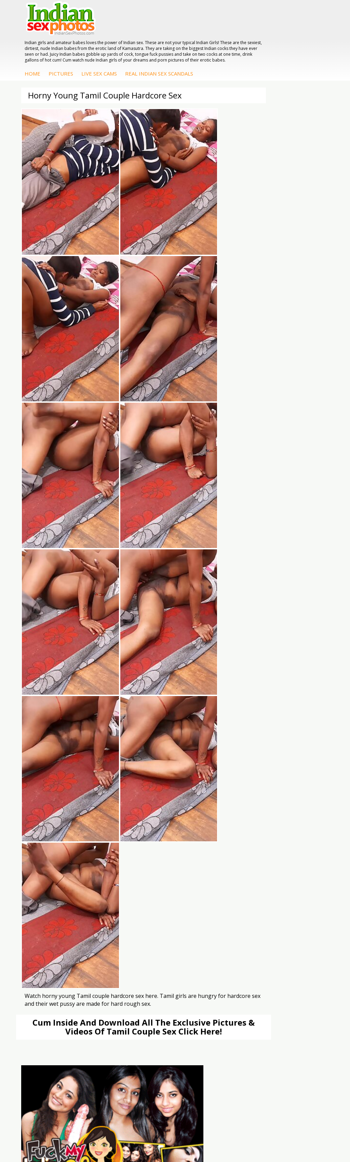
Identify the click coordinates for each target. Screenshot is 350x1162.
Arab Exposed (155, 933)
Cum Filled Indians (160, 885)
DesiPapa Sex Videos (64, 926)
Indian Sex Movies (61, 905)
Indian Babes (55, 953)
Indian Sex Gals (255, 892)
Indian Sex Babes (257, 898)
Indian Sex (151, 939)
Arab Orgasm (154, 871)
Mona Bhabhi (253, 926)
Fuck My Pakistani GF (163, 960)
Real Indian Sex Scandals (269, 48)
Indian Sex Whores (258, 878)
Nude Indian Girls (257, 905)
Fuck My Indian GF (61, 939)
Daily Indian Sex (58, 885)
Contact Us (200, 1134)
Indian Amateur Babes (66, 946)
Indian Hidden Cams (63, 933)
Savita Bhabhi (253, 946)
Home (142, 48)
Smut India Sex (57, 898)
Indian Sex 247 (156, 898)
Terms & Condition (159, 1134)
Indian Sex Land (157, 905)
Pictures (170, 48)
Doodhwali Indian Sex (65, 878)
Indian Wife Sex (58, 892)
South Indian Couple (260, 953)
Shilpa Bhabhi (253, 960)
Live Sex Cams (209, 48)
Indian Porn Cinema (260, 871)
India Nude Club (157, 892)
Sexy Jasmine (252, 939)
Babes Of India (156, 878)
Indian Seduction (256, 885)
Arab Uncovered (59, 960)
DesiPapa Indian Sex (162, 926)
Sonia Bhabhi (252, 933)
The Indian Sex (57, 871)
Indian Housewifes (160, 953)
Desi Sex (149, 946)
